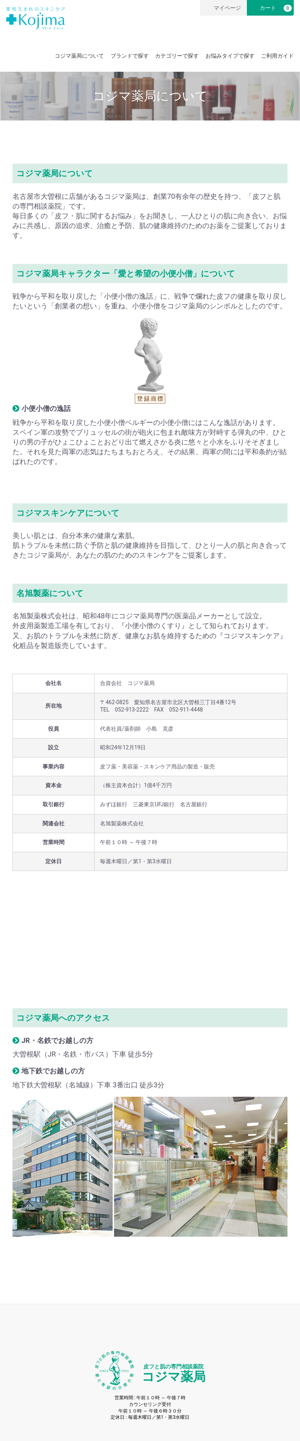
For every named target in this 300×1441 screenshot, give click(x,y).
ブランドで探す (130, 55)
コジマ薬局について (79, 55)
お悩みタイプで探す (230, 55)
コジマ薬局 (173, 1373)
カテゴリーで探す (177, 55)
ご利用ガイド (277, 55)
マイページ (222, 8)
